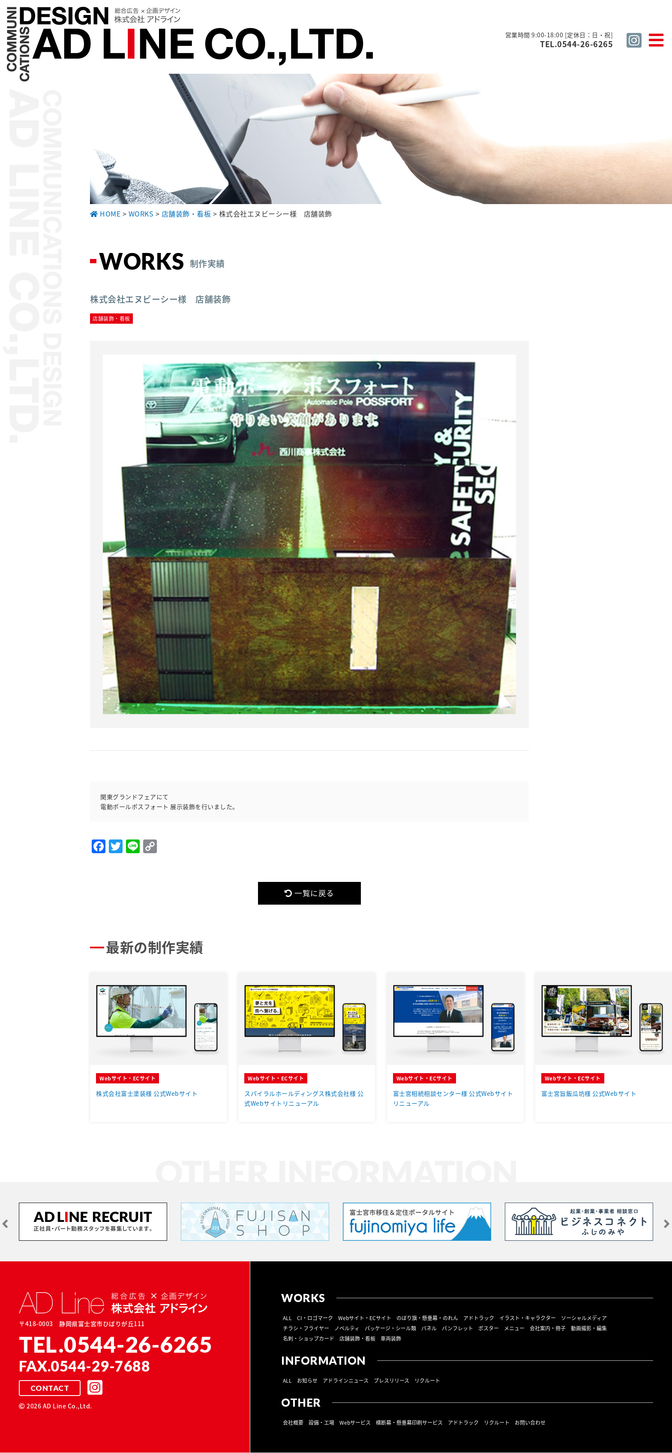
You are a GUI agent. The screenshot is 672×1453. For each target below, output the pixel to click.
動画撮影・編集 (589, 1329)
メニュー (514, 1329)
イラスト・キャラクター (527, 1318)
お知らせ (307, 1381)
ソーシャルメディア (584, 1318)
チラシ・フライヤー (306, 1329)
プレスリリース (391, 1381)
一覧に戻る (309, 893)
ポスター (488, 1329)
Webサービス (355, 1423)
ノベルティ (347, 1329)
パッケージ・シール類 (390, 1329)
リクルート (427, 1381)
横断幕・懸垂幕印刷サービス (409, 1423)
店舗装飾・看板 (357, 1339)
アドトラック (478, 1318)
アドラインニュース (346, 1381)
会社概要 (293, 1423)
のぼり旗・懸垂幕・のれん (427, 1318)
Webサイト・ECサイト (364, 1318)
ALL (287, 1318)
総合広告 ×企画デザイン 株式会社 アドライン (191, 45)
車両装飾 (391, 1339)
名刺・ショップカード (308, 1339)
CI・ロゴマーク (315, 1318)
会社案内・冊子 (548, 1329)
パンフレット (457, 1329)
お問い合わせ (530, 1423)
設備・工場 (321, 1423)
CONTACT (49, 1388)
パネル (429, 1329)
